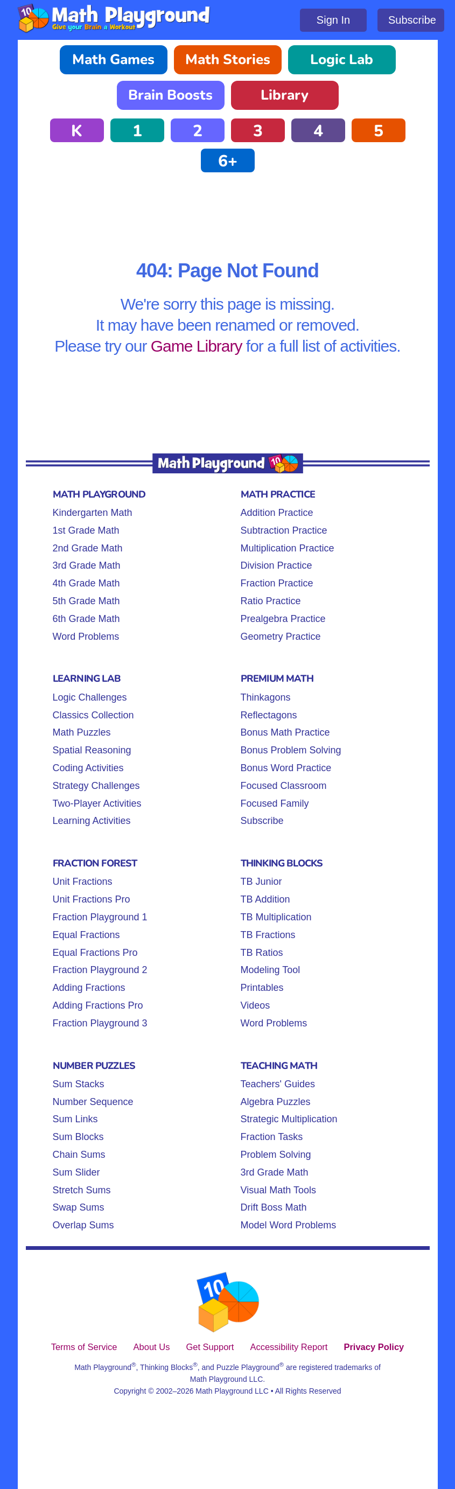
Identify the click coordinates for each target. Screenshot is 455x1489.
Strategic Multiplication (289, 1119)
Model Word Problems (289, 1225)
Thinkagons (266, 697)
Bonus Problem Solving (291, 750)
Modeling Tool (270, 969)
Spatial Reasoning (92, 750)
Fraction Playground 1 (100, 917)
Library (285, 95)
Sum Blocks (78, 1136)
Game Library (196, 346)
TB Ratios (262, 952)
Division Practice (276, 565)
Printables (262, 987)
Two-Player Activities (97, 803)
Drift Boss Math (274, 1207)
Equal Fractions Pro (95, 952)
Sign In (333, 20)
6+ (227, 161)
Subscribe (412, 20)
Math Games (113, 59)
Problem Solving (276, 1154)
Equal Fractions (86, 934)
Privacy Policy (374, 1347)
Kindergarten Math (92, 512)
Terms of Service (84, 1347)
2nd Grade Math (88, 548)
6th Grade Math (86, 618)
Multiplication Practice (287, 548)
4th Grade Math (86, 583)
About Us (152, 1347)
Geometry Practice (281, 636)
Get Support (210, 1347)
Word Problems (86, 636)
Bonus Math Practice (285, 732)
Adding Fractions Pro (98, 1005)
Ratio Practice (271, 601)
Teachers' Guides (278, 1084)
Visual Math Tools (278, 1190)
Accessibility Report (288, 1347)
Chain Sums (79, 1154)
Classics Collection (93, 715)
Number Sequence (93, 1101)
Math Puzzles (82, 732)
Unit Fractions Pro (91, 899)
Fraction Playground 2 (100, 969)
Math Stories (227, 59)
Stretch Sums (82, 1190)
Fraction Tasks (272, 1136)
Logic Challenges (90, 697)
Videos (255, 1005)
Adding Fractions (89, 987)
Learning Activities (92, 820)
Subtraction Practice (284, 530)
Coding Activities (88, 768)
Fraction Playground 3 (100, 1023)
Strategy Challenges (96, 785)
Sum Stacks (78, 1084)
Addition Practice (277, 512)
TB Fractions (268, 934)
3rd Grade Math (87, 565)
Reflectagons (269, 715)
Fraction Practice (277, 583)
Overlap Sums (83, 1225)
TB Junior (261, 881)
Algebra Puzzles (276, 1101)
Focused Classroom (284, 785)
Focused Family (275, 803)
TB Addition (265, 899)
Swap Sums (78, 1207)
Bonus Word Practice (286, 768)
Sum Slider (76, 1172)
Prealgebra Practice (283, 618)
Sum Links (75, 1119)
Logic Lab (341, 59)
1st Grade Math (86, 530)
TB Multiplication (276, 917)
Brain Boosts (170, 95)
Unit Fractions (83, 881)
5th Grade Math (86, 601)
